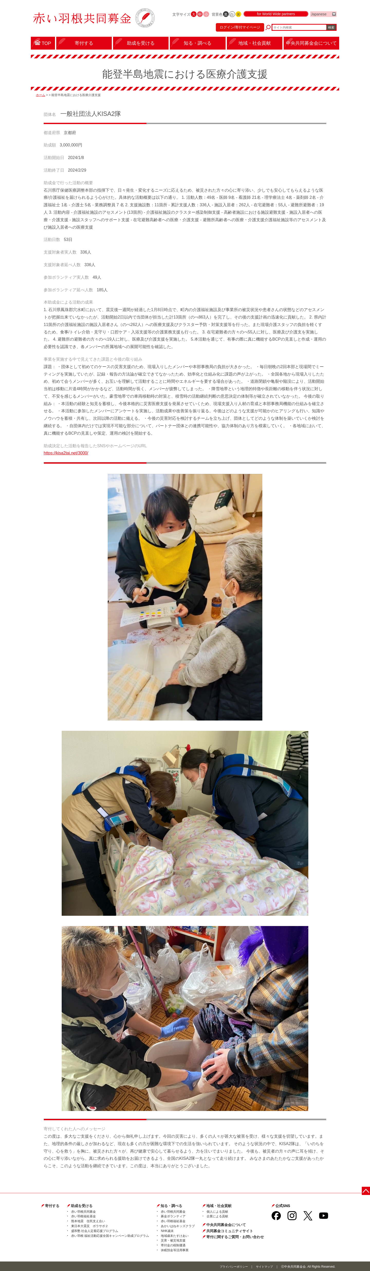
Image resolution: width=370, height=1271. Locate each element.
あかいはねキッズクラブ (178, 1225)
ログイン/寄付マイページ (237, 29)
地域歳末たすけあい (175, 1235)
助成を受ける (81, 1205)
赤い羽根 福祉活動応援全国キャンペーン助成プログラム (110, 1235)
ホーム (40, 95)
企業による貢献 (217, 1216)
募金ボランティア (173, 1216)
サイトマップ (263, 1266)
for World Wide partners (276, 18)
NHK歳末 (167, 1230)
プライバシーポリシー (231, 1266)
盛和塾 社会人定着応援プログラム (94, 1230)
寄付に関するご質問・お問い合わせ (235, 1237)
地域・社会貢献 (219, 1205)
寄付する (52, 1205)
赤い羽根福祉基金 (83, 1216)
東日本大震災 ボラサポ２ (89, 1225)
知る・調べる (171, 1205)
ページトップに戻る (367, 1189)
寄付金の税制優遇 (173, 1245)
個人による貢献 (217, 1211)
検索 (331, 29)
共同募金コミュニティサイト (229, 1230)
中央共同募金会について (226, 1224)
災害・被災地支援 (173, 1240)
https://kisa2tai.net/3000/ (66, 453)
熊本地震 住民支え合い (88, 1221)
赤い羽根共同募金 (83, 1211)
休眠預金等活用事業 (175, 1249)
